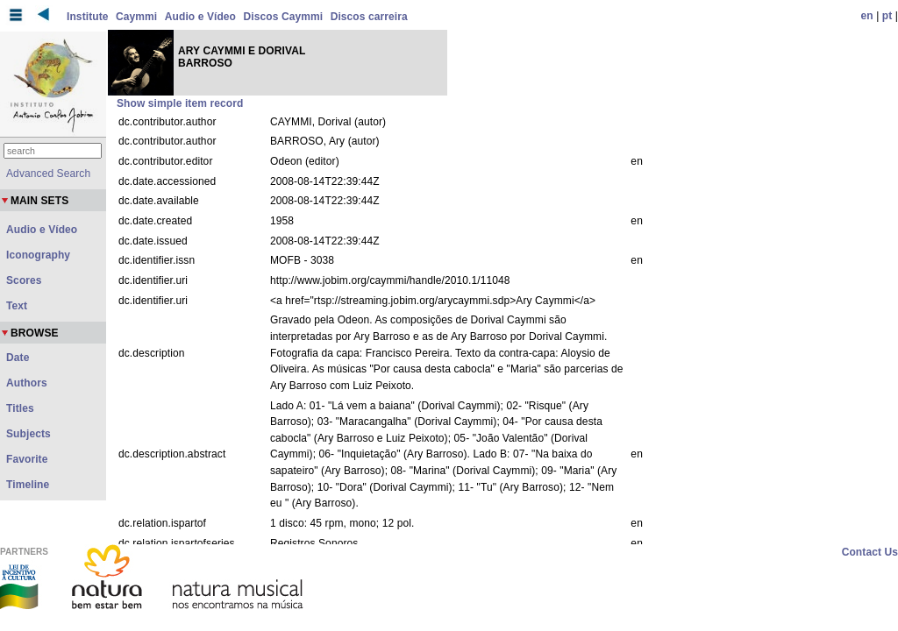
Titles (20, 408)
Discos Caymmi (284, 17)
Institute (88, 17)
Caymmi (136, 17)
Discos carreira (369, 17)
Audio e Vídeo (200, 17)
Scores (24, 280)
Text (16, 306)
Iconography (38, 255)
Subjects (28, 434)
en (867, 16)
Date (17, 357)
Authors (26, 383)
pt (887, 16)
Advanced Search (48, 173)
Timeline (27, 485)
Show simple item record (180, 103)
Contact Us (870, 552)
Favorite (26, 459)
